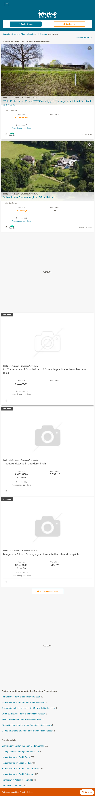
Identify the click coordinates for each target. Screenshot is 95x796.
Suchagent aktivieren (47, 591)
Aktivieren (87, 792)
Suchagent (69, 24)
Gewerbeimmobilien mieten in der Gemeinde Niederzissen (28, 708)
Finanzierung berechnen (21, 128)
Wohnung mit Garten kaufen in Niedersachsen (23, 746)
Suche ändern (25, 24)
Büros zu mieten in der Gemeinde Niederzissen (23, 714)
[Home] (47, 14)
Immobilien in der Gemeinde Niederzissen (21, 697)
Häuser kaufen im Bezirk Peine (16, 757)
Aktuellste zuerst (83, 38)
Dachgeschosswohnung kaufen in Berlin (20, 752)
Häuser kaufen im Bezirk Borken (16, 763)
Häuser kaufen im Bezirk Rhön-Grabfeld (20, 769)
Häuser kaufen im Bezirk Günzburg (18, 774)
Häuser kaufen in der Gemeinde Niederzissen (23, 702)
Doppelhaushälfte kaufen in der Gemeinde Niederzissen (27, 731)
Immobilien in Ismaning (12, 786)
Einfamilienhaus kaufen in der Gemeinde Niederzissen (27, 725)
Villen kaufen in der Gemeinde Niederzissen (22, 719)
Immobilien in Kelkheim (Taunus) (17, 780)
